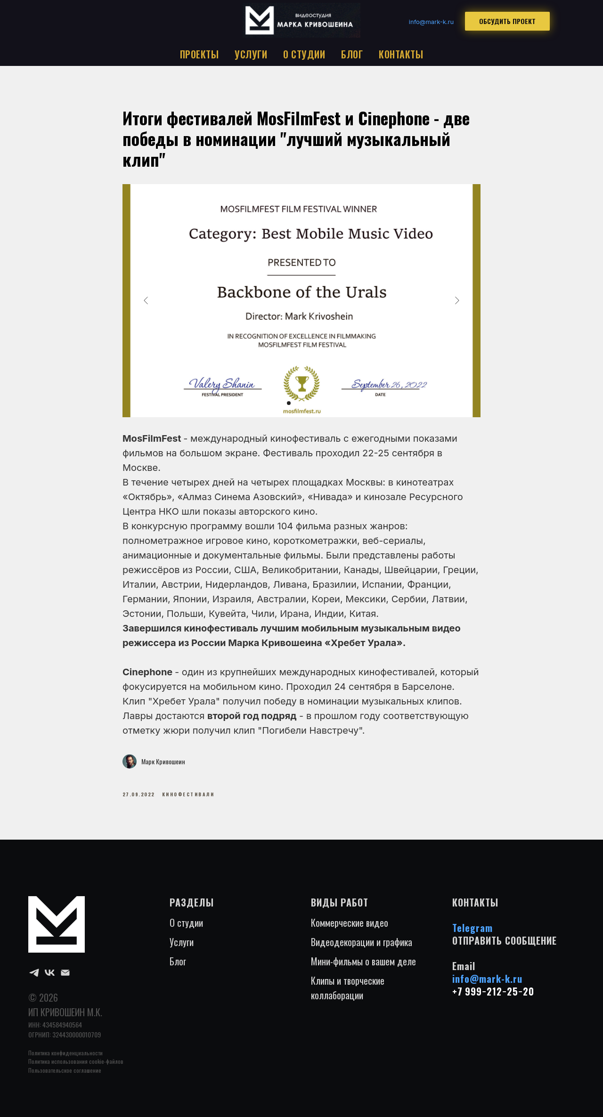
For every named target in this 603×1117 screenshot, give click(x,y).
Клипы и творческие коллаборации (347, 994)
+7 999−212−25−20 (493, 998)
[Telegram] (34, 979)
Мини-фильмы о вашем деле (363, 968)
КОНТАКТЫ (401, 54)
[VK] (50, 979)
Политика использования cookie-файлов (75, 1068)
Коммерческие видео (349, 929)
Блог (178, 968)
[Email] (65, 979)
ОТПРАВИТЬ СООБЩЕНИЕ (504, 947)
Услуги (182, 948)
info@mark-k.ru (487, 985)
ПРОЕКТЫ (199, 54)
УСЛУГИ (251, 54)
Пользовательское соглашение (64, 1077)
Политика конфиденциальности (65, 1059)
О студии (186, 929)
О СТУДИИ (304, 54)
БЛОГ (352, 54)
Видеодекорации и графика (361, 948)
